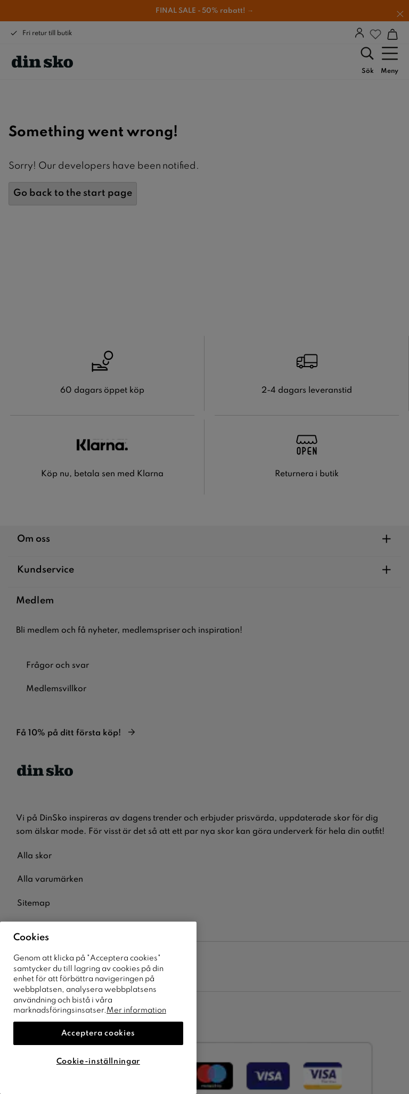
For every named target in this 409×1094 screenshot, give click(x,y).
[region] (98, 1008)
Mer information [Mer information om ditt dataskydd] (136, 1010)
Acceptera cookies (98, 1033)
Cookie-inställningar (98, 1061)
